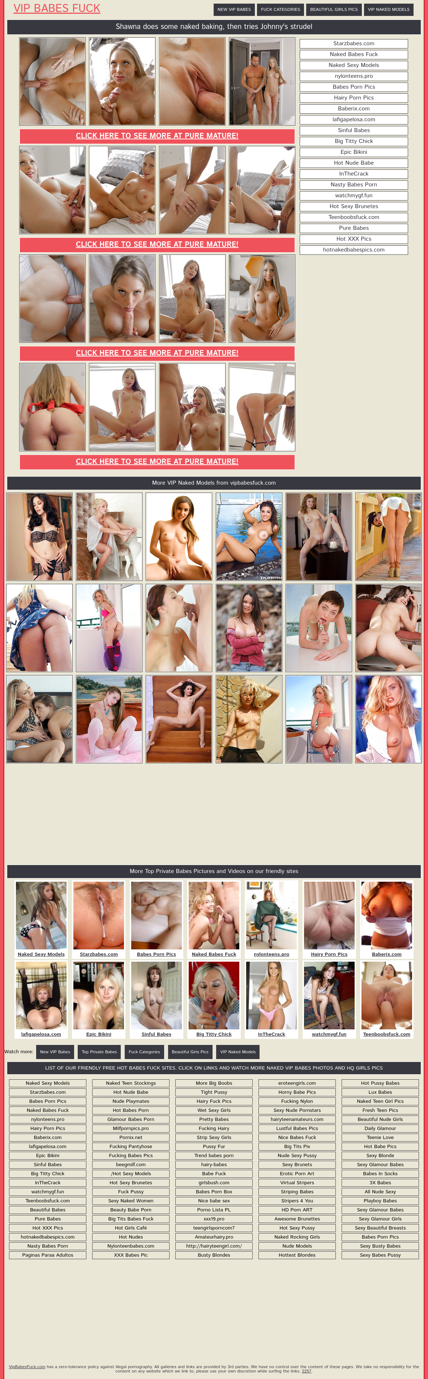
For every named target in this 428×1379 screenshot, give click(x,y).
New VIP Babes (234, 10)
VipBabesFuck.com (27, 1367)
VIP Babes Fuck (56, 9)
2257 (306, 1371)
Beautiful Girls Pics (334, 10)
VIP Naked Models (389, 10)
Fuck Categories (280, 10)
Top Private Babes (99, 1052)
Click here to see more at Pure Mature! (157, 136)
